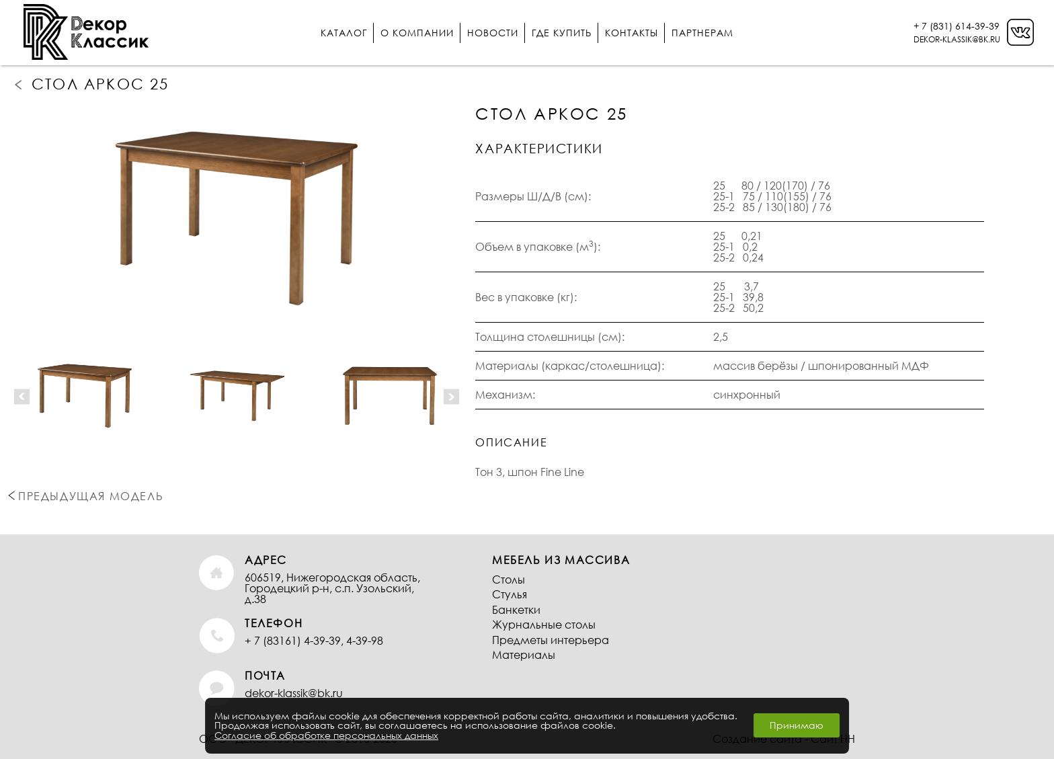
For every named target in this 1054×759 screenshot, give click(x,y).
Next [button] (451, 396)
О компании (417, 32)
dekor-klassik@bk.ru (294, 693)
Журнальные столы (544, 624)
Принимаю (796, 725)
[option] (236, 219)
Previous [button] (22, 396)
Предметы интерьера (550, 640)
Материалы (523, 654)
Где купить (562, 32)
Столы (508, 579)
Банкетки (516, 609)
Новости (492, 32)
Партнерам (702, 32)
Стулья (509, 594)
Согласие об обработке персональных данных (326, 735)
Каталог (344, 32)
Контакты (631, 32)
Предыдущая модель (19, 84)
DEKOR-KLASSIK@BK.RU (957, 39)
